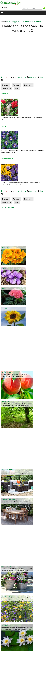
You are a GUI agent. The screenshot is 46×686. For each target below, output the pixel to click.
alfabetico (33, 77)
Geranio (4, 288)
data (42, 77)
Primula (4, 248)
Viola (3, 268)
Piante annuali (35, 21)
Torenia (3, 126)
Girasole (4, 309)
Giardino (25, 21)
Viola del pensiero (7, 158)
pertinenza (22, 77)
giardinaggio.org (14, 21)
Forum (4, 7)
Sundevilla (4, 93)
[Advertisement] (18, 52)
